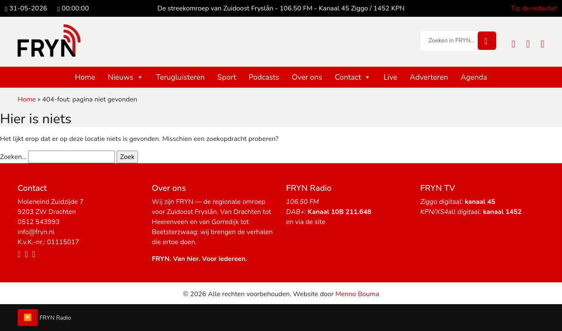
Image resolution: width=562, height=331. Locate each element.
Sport (226, 77)
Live (390, 77)
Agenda (474, 77)
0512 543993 (39, 222)
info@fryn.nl (36, 232)
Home (85, 77)
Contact (353, 77)
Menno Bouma (357, 294)
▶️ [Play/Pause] (27, 317)
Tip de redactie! (534, 8)
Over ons (307, 77)
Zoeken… (13, 157)
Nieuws (125, 77)
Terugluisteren (180, 77)
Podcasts (264, 77)
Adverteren (429, 77)
